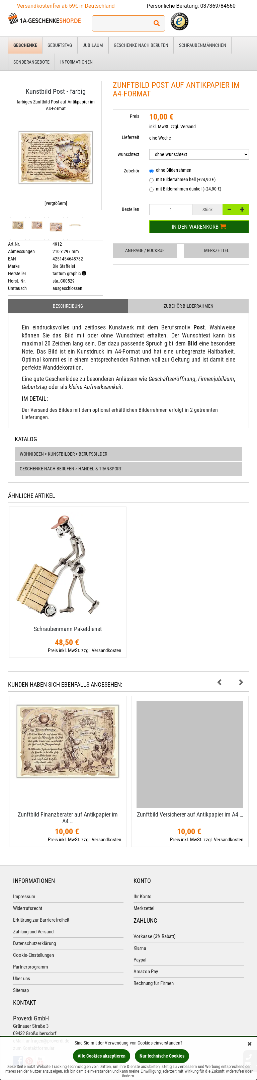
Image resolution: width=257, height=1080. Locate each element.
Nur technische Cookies (162, 1056)
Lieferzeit (130, 137)
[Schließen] (249, 1044)
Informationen (76, 62)
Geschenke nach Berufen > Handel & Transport (70, 468)
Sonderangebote (31, 62)
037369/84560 (218, 6)
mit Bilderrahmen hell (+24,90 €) (182, 180)
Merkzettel (216, 250)
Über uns (21, 979)
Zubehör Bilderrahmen (188, 306)
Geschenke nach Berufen (141, 45)
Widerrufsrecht (27, 908)
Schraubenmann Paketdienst (68, 628)
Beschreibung (68, 306)
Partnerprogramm (30, 967)
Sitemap (21, 990)
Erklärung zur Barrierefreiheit (41, 920)
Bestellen (130, 209)
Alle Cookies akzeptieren (101, 1056)
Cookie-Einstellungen (33, 955)
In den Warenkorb (199, 226)
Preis (134, 116)
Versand (188, 126)
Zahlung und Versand (33, 932)
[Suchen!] (156, 23)
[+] (242, 209)
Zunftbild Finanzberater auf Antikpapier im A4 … (68, 818)
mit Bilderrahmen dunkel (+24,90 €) (185, 189)
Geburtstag (60, 45)
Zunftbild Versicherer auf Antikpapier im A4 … (190, 814)
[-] (229, 209)
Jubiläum (93, 45)
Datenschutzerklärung (34, 943)
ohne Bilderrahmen (170, 170)
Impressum (24, 897)
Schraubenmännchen (202, 45)
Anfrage (145, 250)
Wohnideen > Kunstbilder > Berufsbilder (63, 454)
